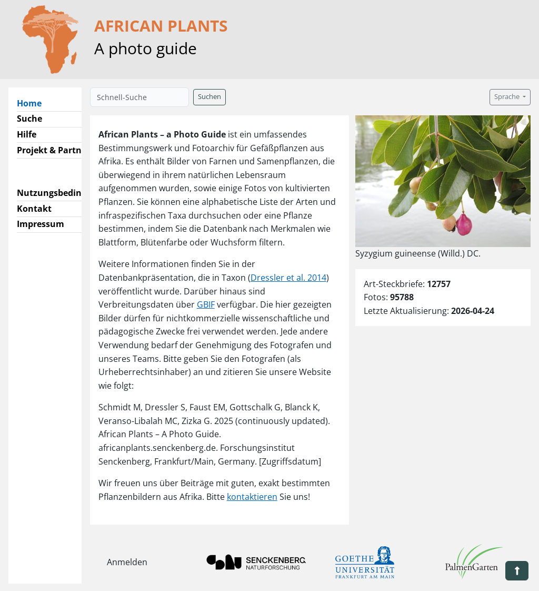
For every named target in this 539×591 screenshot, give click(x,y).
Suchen (209, 96)
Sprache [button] (507, 96)
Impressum (40, 224)
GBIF (206, 304)
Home (33, 102)
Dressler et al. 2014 (288, 277)
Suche (29, 118)
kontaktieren (252, 497)
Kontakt (34, 208)
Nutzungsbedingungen (65, 193)
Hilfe (26, 134)
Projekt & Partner (53, 150)
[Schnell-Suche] (139, 97)
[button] (516, 570)
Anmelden (127, 562)
